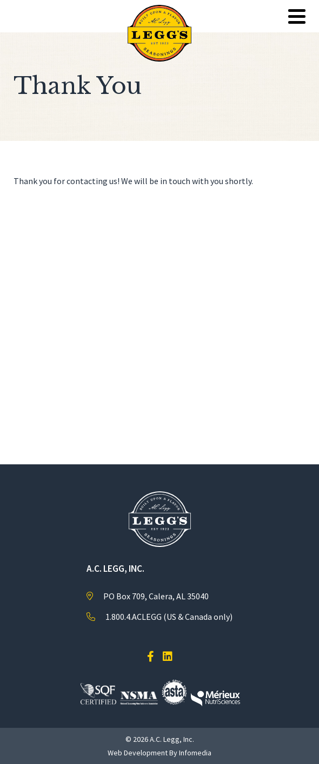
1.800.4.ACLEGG (133, 616)
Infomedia (195, 753)
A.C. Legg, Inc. (172, 739)
